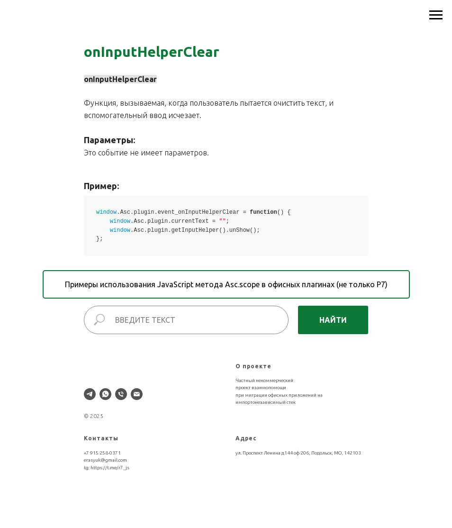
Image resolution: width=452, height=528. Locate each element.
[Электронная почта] (137, 394)
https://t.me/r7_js (109, 467)
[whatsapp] (105, 394)
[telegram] (90, 394)
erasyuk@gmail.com (105, 460)
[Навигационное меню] (436, 15)
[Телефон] (121, 394)
